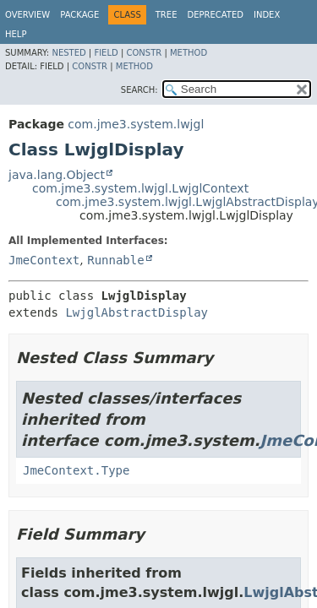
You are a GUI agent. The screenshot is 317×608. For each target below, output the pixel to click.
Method (188, 52)
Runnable (115, 260)
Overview (27, 14)
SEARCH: (139, 90)
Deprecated (215, 14)
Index (267, 14)
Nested (68, 52)
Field (106, 52)
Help (15, 34)
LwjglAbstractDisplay (136, 312)
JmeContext (43, 260)
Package (79, 14)
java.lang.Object (56, 175)
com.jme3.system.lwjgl (136, 124)
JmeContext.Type (76, 470)
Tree (167, 14)
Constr (143, 52)
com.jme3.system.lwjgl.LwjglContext (140, 188)
